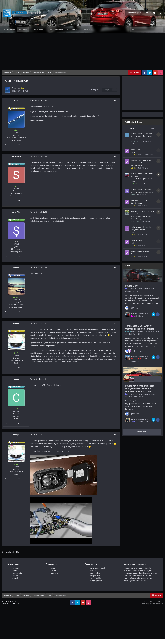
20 (16, 130)
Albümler (15, 578)
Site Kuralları (95, 573)
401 (16, 353)
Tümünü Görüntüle (142, 432)
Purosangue (135, 149)
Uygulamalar (39, 29)
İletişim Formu (95, 576)
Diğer (88, 29)
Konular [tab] (152, 128)
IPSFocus (15, 601)
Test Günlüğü (57, 29)
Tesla (132, 232)
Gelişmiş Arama (96, 581)
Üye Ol (148, 13)
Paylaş (94, 90)
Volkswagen (135, 254)
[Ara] (144, 29)
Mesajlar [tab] (132, 128)
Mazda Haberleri (135, 289)
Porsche (133, 152)
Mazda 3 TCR (132, 285)
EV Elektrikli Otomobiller (139, 200)
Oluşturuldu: (39, 101)
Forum (24, 29)
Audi (26, 91)
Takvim (15, 576)
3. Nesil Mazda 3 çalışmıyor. (141, 190)
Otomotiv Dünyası (137, 165)
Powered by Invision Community (152, 604)
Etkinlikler (74, 29)
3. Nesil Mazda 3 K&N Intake (141, 134)
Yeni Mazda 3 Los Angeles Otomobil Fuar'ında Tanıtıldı (139, 327)
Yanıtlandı (38, 156)
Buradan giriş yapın (134, 13)
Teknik (53, 571)
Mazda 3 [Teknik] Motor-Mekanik (142, 192)
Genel (53, 568)
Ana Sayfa (11, 29)
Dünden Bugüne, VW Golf (140, 251)
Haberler (15, 568)
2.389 (16, 297)
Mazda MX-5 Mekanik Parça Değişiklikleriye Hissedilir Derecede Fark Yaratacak (139, 388)
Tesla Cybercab (136, 240)
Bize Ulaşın (15, 604)
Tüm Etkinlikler (95, 578)
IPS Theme (5, 601)
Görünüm (6, 604)
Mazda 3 (54, 573)
